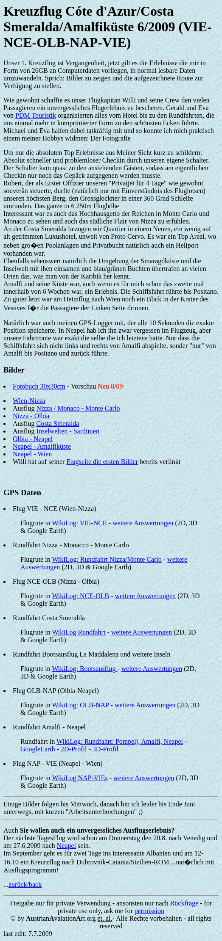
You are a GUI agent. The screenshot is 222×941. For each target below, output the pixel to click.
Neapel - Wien (32, 454)
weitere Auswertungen (143, 523)
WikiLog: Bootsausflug (84, 668)
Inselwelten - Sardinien (68, 431)
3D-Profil (105, 749)
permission (149, 910)
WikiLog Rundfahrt (78, 632)
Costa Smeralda (58, 423)
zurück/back (25, 884)
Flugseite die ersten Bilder (102, 461)
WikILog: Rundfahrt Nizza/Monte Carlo (106, 559)
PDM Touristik (35, 115)
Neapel (66, 845)
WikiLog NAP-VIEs (79, 777)
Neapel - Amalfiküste (42, 446)
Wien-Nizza (29, 400)
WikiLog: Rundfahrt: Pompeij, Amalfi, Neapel (119, 741)
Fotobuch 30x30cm (39, 386)
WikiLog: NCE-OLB (80, 595)
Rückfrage (184, 903)
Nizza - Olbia (31, 415)
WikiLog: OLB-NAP (80, 705)
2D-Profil (74, 749)
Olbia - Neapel (33, 438)
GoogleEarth (37, 749)
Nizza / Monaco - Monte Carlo (78, 408)
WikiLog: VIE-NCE (79, 523)
